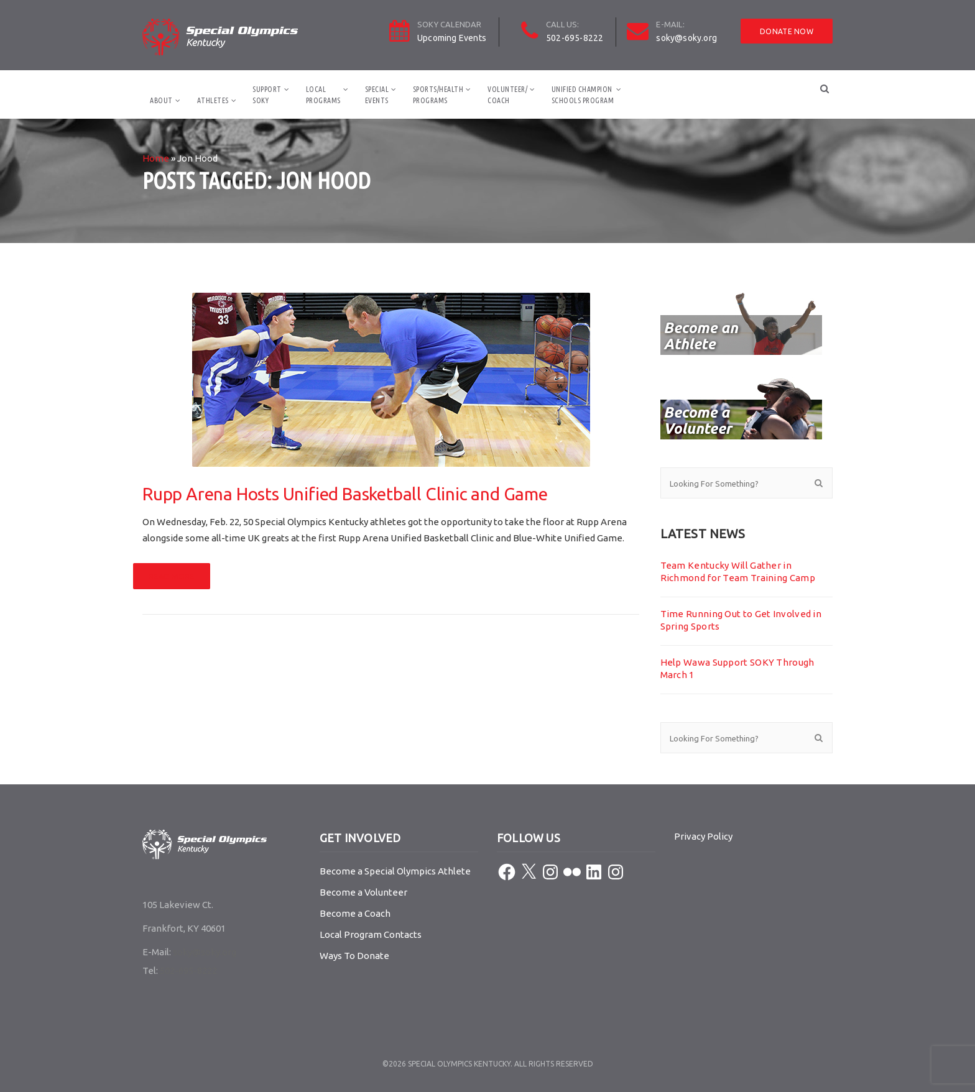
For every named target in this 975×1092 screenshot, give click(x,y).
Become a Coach (355, 913)
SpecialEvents (377, 94)
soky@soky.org (686, 38)
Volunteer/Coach (507, 94)
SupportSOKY (267, 94)
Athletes (213, 100)
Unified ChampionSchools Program (583, 94)
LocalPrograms (323, 94)
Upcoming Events (451, 38)
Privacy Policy (703, 836)
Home (155, 158)
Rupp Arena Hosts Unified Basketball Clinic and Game (345, 493)
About (161, 100)
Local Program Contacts (371, 934)
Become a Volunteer (363, 892)
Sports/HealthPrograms (438, 94)
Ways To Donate (354, 955)
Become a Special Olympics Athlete (395, 871)
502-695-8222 (574, 38)
